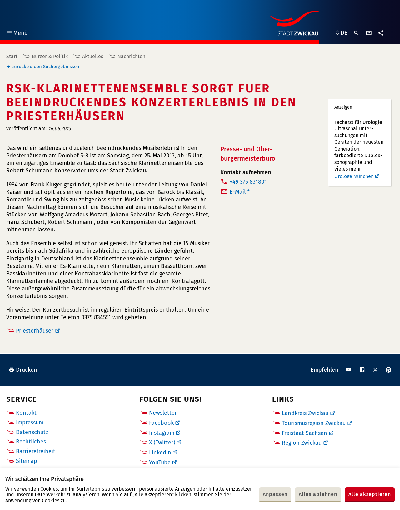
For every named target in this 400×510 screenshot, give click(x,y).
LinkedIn (160, 452)
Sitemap (26, 461)
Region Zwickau (302, 442)
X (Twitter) (162, 442)
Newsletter (163, 412)
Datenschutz (32, 432)
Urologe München (354, 176)
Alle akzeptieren (369, 494)
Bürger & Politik (50, 56)
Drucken (23, 369)
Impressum (29, 422)
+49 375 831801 (248, 181)
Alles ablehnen (318, 494)
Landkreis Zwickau (305, 413)
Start (12, 56)
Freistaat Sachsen (304, 433)
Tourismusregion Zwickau (314, 423)
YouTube (160, 462)
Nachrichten (131, 56)
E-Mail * (240, 191)
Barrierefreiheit (35, 451)
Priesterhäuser (34, 330)
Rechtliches (31, 441)
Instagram (161, 432)
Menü (17, 34)
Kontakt (26, 412)
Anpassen (275, 494)
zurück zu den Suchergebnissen (45, 66)
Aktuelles (92, 56)
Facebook (161, 422)
